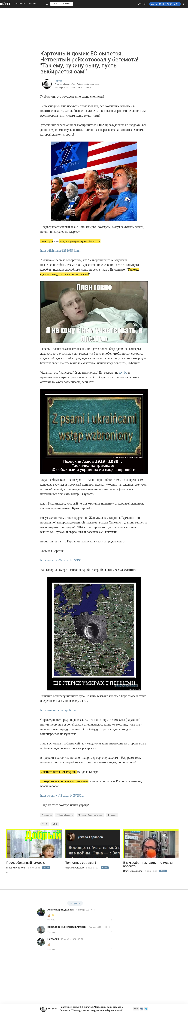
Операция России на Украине (90, 815)
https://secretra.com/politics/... (59, 710)
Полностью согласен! (80, 862)
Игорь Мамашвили (15, 867)
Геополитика (47, 815)
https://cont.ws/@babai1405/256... (62, 795)
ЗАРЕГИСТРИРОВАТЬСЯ (165, 4)
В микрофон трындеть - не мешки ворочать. (148, 864)
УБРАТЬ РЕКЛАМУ (61, 4)
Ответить (51, 920)
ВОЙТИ (142, 4)
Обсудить (75, 903)
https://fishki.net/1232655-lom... (60, 250)
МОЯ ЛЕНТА (19, 4)
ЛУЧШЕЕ (32, 4)
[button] (183, 4)
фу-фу (123, 372)
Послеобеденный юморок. (25, 862)
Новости (112, 815)
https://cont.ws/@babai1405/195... (62, 560)
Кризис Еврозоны (65, 815)
